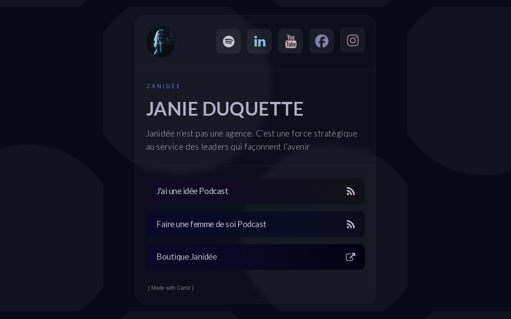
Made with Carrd (170, 288)
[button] (228, 41)
